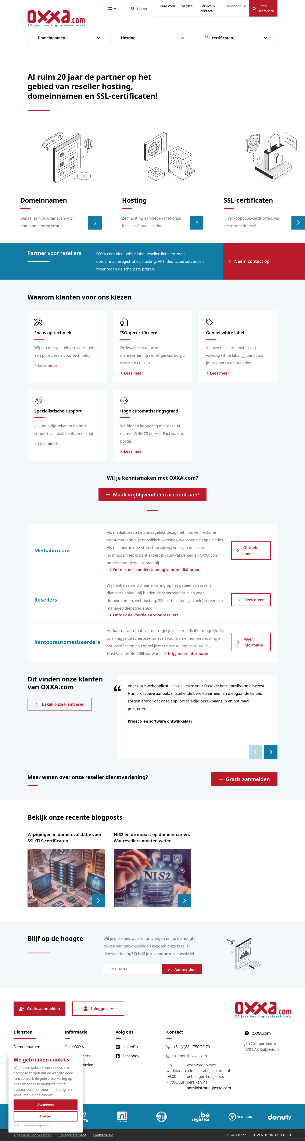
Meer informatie (250, 642)
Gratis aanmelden (244, 779)
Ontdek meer (247, 550)
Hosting (128, 37)
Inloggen (236, 6)
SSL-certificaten (218, 37)
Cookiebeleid (103, 1135)
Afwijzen (45, 1116)
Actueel (188, 6)
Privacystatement (72, 1135)
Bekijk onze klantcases (60, 704)
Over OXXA (74, 1046)
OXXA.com (167, 6)
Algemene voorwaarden (33, 1135)
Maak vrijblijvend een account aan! (152, 494)
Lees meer (251, 599)
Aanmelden (181, 969)
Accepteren (45, 1104)
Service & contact (207, 8)
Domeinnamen (51, 37)
